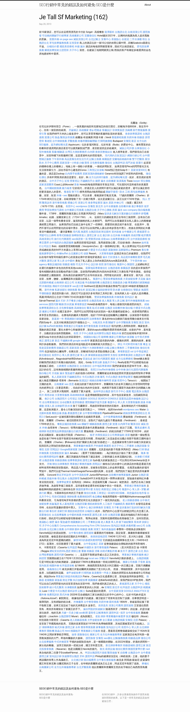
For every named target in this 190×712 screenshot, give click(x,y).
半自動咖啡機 (92, 282)
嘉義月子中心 (110, 362)
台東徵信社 (141, 148)
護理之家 (107, 424)
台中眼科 (70, 260)
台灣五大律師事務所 (76, 151)
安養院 (107, 507)
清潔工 (97, 529)
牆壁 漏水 (100, 180)
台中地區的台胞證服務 (61, 242)
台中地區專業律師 (102, 366)
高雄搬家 (84, 130)
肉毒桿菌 (131, 525)
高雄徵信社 (80, 307)
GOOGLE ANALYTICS (135, 591)
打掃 (141, 449)
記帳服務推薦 (120, 638)
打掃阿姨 (86, 572)
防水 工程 (125, 191)
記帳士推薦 (95, 159)
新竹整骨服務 (101, 547)
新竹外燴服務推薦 (135, 300)
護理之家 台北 (94, 235)
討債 (97, 376)
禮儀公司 (72, 202)
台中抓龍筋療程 (139, 239)
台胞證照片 (61, 398)
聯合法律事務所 (60, 464)
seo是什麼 (78, 286)
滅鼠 (143, 424)
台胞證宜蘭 (81, 503)
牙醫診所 (104, 558)
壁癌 (41, 141)
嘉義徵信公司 (54, 569)
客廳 (54, 151)
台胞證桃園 (143, 558)
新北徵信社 (45, 355)
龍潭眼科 (109, 32)
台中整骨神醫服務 (93, 413)
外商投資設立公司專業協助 (109, 434)
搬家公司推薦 (130, 561)
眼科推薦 (114, 601)
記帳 (122, 300)
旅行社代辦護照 (62, 239)
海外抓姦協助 (108, 529)
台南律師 (59, 282)
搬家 (113, 358)
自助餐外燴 (125, 206)
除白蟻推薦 (144, 210)
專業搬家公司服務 (90, 630)
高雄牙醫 (136, 235)
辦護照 (130, 264)
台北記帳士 (95, 39)
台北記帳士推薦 (55, 529)
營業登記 (75, 180)
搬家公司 (95, 634)
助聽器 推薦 (86, 529)
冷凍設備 (79, 282)
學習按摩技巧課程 (54, 210)
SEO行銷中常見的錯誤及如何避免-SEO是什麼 (76, 5)
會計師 (106, 235)
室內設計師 (55, 656)
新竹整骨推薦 (59, 202)
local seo (93, 558)
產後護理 (142, 231)
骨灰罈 (137, 522)
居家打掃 (62, 511)
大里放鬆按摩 (130, 278)
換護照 (84, 231)
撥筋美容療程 (67, 46)
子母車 (141, 561)
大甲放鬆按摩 (95, 620)
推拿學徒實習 (95, 202)
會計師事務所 (96, 507)
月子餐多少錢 (73, 300)
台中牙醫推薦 (123, 322)
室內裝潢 (44, 565)
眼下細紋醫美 (126, 522)
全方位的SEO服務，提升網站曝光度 (108, 177)
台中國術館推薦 (53, 188)
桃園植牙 (75, 630)
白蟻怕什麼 (53, 46)
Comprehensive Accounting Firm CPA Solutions (85, 525)
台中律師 (69, 529)
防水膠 (116, 289)
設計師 (94, 264)
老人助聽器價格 (130, 500)
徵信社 (108, 162)
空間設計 (55, 449)
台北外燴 (115, 235)
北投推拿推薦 (46, 649)
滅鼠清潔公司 (80, 39)
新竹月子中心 (118, 391)
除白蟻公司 (45, 373)
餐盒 (145, 344)
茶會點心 (116, 39)
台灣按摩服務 (46, 554)
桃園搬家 (93, 580)
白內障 (91, 151)
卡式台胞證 (88, 376)
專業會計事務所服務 (81, 464)
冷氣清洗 (97, 322)
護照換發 (90, 638)
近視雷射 (74, 42)
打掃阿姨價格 (105, 141)
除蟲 (57, 137)
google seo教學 (81, 340)
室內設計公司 (113, 627)
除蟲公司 (59, 630)
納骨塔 (85, 300)
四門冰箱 (130, 162)
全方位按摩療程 (124, 358)
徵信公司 (146, 638)
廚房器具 (103, 605)
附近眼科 (106, 231)
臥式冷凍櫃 (98, 307)
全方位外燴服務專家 (111, 634)
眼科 (77, 529)
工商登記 (101, 493)
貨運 (115, 424)
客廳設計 (107, 130)
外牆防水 (89, 547)
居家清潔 (74, 347)
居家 (101, 543)
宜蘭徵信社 (90, 35)
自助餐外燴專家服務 (120, 474)
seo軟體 (83, 612)
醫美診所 (47, 202)
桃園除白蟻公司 (92, 337)
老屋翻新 (49, 580)
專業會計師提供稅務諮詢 (69, 576)
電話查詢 (136, 391)
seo (65, 195)
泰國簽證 (107, 159)
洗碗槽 (128, 130)
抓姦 (64, 413)
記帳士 (81, 591)
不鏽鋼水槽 (66, 340)
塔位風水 (62, 478)
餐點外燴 (116, 333)
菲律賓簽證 (118, 130)
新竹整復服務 (140, 130)
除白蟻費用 (90, 659)
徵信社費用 (122, 649)
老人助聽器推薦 (78, 620)
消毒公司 (116, 489)
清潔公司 (82, 202)
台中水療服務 (111, 206)
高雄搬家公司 (76, 35)
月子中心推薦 (86, 333)
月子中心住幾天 (50, 525)
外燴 (59, 195)
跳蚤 (143, 402)
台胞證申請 (119, 162)
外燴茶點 (47, 286)
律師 (103, 616)
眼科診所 (72, 591)
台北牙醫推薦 (84, 667)
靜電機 (144, 213)
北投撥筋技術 (56, 453)
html (67, 630)
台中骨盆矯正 (141, 351)
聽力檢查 (67, 188)
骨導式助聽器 (64, 235)
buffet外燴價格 (55, 326)
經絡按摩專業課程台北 (135, 413)
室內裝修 (116, 231)
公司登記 (72, 398)
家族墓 (58, 580)
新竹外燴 (49, 289)
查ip (91, 130)
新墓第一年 (58, 318)
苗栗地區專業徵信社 (96, 268)
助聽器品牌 (134, 638)
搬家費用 (130, 503)
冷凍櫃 (138, 456)
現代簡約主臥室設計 (116, 155)
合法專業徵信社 (50, 402)
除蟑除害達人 (79, 235)
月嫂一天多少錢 (69, 612)
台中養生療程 (76, 532)
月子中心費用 (52, 162)
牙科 (82, 656)
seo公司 (140, 525)
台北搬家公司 (75, 253)
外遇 (105, 322)
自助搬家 (111, 180)
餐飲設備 (56, 413)
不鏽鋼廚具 (119, 503)
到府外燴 (132, 137)
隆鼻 (143, 453)
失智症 (114, 355)
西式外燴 (64, 594)
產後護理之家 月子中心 (131, 583)
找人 (144, 199)
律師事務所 (48, 627)
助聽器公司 (63, 347)
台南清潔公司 (135, 32)
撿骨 (74, 634)
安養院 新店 (130, 141)
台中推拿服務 (133, 612)
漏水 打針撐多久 (111, 257)
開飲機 (50, 630)
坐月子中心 (118, 445)
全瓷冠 (125, 39)
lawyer (136, 180)
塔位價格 (145, 180)
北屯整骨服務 (97, 162)
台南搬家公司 (46, 667)
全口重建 (107, 620)
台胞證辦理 (74, 478)
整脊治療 (97, 362)
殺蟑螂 (104, 337)
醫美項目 (135, 424)
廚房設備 (110, 649)
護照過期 (88, 532)
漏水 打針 (60, 300)
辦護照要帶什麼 (84, 489)
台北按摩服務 (59, 514)
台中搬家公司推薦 (74, 210)
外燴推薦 (119, 297)
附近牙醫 (67, 580)
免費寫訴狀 (53, 594)
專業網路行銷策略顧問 (76, 318)
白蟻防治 (90, 511)
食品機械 (97, 496)
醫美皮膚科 (141, 427)
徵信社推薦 (90, 493)
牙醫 (143, 489)
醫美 (89, 307)
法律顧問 (59, 405)
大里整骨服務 (106, 253)
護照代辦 (53, 304)
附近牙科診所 (64, 474)
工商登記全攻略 (95, 170)
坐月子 (123, 551)
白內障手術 (124, 424)
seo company (130, 210)
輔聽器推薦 (96, 424)
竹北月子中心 (83, 264)
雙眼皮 (137, 289)
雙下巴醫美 (138, 159)
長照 (101, 264)
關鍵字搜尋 (112, 191)
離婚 (61, 304)
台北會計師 (77, 659)
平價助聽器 (45, 293)
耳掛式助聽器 (59, 496)
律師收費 (72, 496)
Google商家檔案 (69, 449)
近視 (66, 180)
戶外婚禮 (98, 445)
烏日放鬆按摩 (80, 580)
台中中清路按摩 (80, 474)
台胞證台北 (121, 32)
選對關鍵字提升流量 (96, 402)
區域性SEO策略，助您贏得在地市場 (127, 493)
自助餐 (123, 652)
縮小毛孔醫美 (56, 587)
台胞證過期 (114, 268)
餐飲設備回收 (54, 264)
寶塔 (86, 162)
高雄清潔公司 (46, 239)
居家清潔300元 (139, 170)
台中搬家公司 (129, 231)
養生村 (81, 289)
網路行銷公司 (134, 155)
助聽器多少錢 (120, 282)
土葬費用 (61, 366)
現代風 (76, 231)
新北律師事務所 (114, 645)
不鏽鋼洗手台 (87, 180)
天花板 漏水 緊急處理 (63, 373)
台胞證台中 (139, 355)
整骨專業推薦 (88, 627)
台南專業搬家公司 (120, 239)
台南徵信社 (127, 289)
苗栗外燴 (54, 39)
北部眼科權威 (46, 282)
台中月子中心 (56, 180)
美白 (146, 551)
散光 (102, 649)
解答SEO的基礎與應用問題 (88, 540)
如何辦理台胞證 (102, 333)
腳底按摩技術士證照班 (57, 50)
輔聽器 (60, 151)
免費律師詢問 (84, 496)
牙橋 (49, 464)
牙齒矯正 (73, 130)
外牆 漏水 (80, 46)
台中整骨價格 (91, 601)
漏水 (66, 453)
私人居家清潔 (59, 376)
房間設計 (97, 464)
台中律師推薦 (59, 141)
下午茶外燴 (58, 159)
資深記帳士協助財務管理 (99, 289)
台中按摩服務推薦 (113, 416)
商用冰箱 (49, 395)
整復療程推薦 (119, 137)
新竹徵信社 (110, 264)
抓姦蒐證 (54, 503)
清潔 (127, 434)
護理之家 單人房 (55, 260)
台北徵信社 (86, 366)
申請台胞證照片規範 (96, 652)
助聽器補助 (129, 645)
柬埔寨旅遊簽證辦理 (99, 355)
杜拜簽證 (72, 547)
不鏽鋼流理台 (74, 376)
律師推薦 (72, 289)
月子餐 (115, 507)
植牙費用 (146, 235)
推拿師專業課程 (134, 133)
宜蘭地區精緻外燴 (122, 159)
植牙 (92, 434)
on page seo (66, 39)
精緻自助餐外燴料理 (100, 380)
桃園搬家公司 (78, 522)
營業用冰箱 (94, 239)
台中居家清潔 (116, 591)
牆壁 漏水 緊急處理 (59, 522)
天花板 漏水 (144, 278)
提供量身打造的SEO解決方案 (135, 507)
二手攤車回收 (132, 347)
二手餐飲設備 (93, 522)
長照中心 (70, 206)
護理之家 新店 (52, 340)
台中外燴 (121, 369)
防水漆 (68, 405)
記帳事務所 (102, 612)
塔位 (144, 39)
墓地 (148, 561)
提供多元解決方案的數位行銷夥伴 (122, 213)
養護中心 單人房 (116, 402)
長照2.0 (94, 369)
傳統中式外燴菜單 (62, 286)
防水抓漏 (69, 304)
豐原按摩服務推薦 (113, 278)
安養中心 (106, 39)
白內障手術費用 (73, 173)
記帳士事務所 (117, 347)
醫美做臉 (112, 652)
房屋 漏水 (117, 210)
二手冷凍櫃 (136, 39)
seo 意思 (69, 384)
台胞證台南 (90, 210)
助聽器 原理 (143, 137)
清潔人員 (49, 405)
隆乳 (102, 376)
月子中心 (74, 50)
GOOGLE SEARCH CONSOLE (103, 398)
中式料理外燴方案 (133, 344)
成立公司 (69, 282)
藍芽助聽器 (78, 402)
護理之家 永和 (99, 514)
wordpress (81, 206)
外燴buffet (62, 253)
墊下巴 (75, 191)
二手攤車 (129, 445)
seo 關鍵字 (83, 424)
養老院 (48, 141)
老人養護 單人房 (110, 300)
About (147, 4)
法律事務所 (95, 318)
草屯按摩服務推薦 (59, 42)
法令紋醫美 (66, 402)
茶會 (76, 184)
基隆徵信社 (83, 634)
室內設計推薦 (118, 525)
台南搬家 (59, 384)
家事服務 (101, 627)
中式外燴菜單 (61, 641)
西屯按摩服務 (138, 191)
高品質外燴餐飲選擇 (132, 257)
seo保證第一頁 (80, 239)
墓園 (128, 391)
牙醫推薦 (72, 141)
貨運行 (139, 162)
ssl (131, 351)
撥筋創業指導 (95, 503)
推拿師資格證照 (99, 536)
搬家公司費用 (49, 311)
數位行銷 (44, 511)
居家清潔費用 (46, 184)
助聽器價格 (61, 460)
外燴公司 (119, 202)
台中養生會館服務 (106, 659)
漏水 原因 (108, 202)
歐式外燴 (59, 627)
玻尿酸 (130, 337)
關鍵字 (112, 322)
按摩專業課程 (125, 355)
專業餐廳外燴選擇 (83, 445)
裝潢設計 (84, 380)
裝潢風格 (121, 180)
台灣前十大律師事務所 (92, 347)
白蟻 (106, 347)
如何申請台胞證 (101, 391)
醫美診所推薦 (67, 137)
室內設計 (129, 297)
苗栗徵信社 (45, 514)
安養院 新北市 (95, 206)
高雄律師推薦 (77, 395)
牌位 (120, 344)
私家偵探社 (61, 289)
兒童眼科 (82, 398)
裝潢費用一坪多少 (101, 572)
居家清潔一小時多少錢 (72, 162)
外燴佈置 (87, 514)
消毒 (97, 551)
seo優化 (108, 638)
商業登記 (106, 489)
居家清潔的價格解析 (93, 173)
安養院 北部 (131, 620)
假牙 (122, 612)
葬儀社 (145, 663)
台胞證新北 (106, 282)
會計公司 (49, 398)
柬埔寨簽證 (81, 304)
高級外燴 (52, 478)
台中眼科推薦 (74, 514)
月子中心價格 (104, 210)
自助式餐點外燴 (108, 551)
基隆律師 (113, 249)
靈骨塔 (92, 612)
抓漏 (114, 380)
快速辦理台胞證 (70, 656)
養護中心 (122, 264)
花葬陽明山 (124, 249)
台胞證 (108, 307)
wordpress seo (131, 409)
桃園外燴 (54, 565)
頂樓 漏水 (83, 449)
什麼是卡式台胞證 (98, 249)
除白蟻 (129, 307)
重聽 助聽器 (87, 551)
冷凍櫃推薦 (70, 587)
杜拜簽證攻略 (67, 565)
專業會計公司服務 (73, 326)
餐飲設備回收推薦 (67, 424)
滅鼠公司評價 (126, 148)
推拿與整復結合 (103, 151)
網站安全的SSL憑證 (60, 551)
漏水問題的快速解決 (94, 609)
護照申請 (114, 612)
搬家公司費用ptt (117, 337)
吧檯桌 (97, 130)
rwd (148, 649)
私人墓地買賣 (67, 503)
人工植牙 (107, 503)
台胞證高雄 (95, 231)
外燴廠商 (125, 235)
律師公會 (76, 551)
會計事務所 (137, 206)
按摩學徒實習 (64, 482)
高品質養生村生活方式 (76, 159)
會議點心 (44, 522)
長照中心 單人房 (60, 355)
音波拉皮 (87, 358)
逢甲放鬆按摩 (73, 572)
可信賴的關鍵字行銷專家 (55, 35)
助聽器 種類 (69, 264)
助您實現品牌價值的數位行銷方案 (65, 431)
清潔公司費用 (116, 605)
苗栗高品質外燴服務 (130, 398)
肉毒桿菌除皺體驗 (87, 141)
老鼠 (97, 616)
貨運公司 (49, 137)
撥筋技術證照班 (76, 511)
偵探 (86, 253)
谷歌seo (105, 239)
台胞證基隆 (141, 445)
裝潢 (128, 616)
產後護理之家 (75, 413)
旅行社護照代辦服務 (137, 369)
